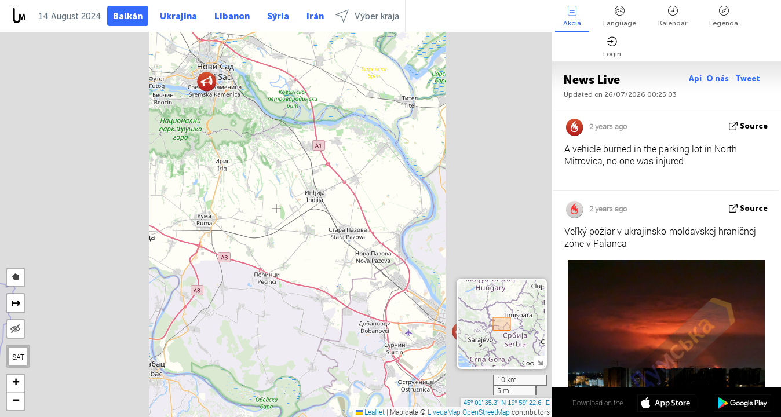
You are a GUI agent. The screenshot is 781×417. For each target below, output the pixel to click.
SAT (18, 356)
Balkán (128, 16)
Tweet (747, 78)
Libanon (232, 16)
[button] (206, 81)
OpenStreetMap (486, 411)
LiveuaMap (444, 411)
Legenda (723, 16)
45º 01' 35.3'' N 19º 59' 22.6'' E (507, 402)
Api (695, 78)
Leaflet (370, 411)
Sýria (278, 16)
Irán (315, 16)
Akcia (572, 16)
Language (619, 16)
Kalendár (672, 16)
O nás (718, 78)
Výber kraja (367, 16)
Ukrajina (178, 16)
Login (612, 47)
